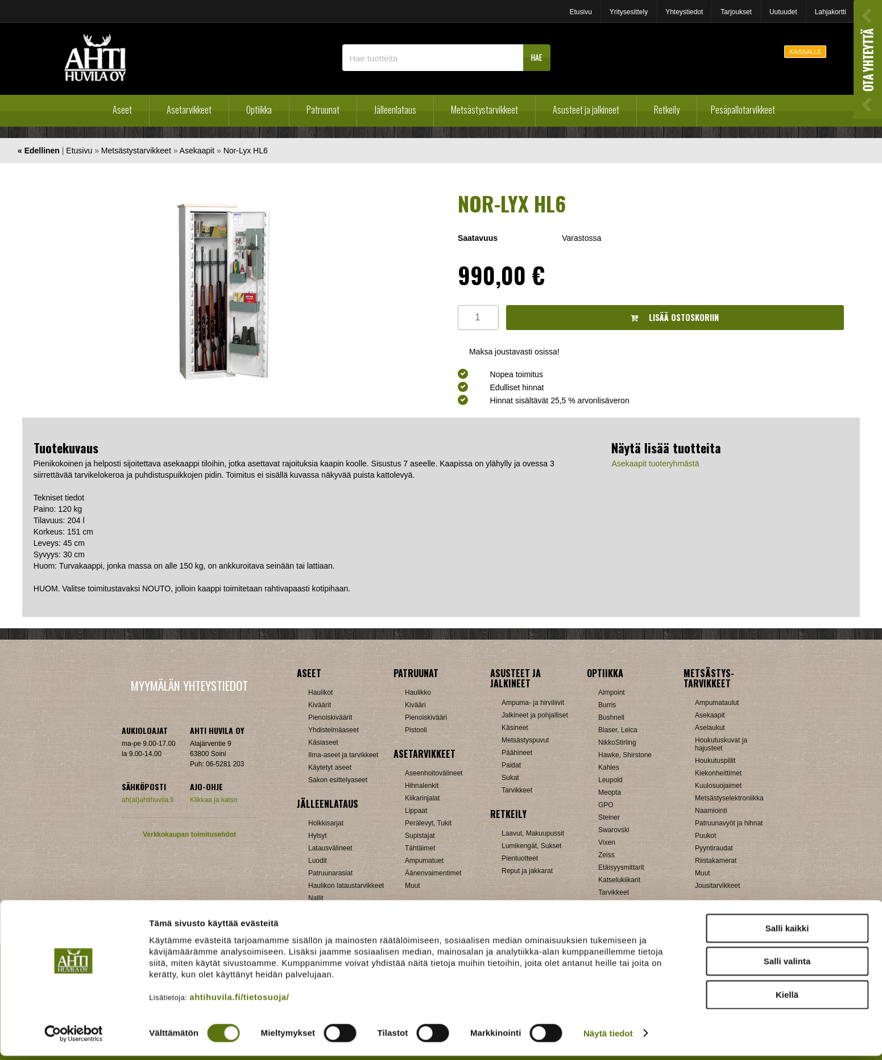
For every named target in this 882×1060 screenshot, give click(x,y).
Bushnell (611, 717)
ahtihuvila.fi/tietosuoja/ (239, 1001)
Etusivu (580, 12)
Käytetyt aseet (329, 767)
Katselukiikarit (619, 880)
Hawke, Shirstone (625, 755)
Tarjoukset (736, 12)
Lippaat (416, 811)
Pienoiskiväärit (330, 717)
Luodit (317, 861)
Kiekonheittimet (718, 773)
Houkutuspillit (715, 761)
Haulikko (418, 692)
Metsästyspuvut (525, 740)
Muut (412, 886)
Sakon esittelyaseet (337, 780)
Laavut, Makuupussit (533, 833)
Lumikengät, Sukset (531, 846)
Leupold (610, 780)
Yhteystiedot (684, 12)
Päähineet (517, 753)
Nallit (316, 898)
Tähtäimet (420, 848)
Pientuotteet (520, 858)
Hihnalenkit (421, 786)
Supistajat (420, 836)
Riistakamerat (715, 861)
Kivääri (415, 705)
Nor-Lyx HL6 (245, 150)
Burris (607, 705)
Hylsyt (317, 836)
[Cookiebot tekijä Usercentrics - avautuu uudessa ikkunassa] (73, 1037)
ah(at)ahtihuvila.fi (147, 800)
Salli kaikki (787, 932)
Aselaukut (710, 728)
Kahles (608, 767)
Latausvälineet (330, 848)
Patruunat (323, 109)
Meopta (609, 792)
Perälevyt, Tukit (428, 823)
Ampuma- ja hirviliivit (533, 703)
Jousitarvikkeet (717, 886)
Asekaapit (197, 150)
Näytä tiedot (608, 1037)
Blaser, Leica (617, 730)
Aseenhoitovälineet (433, 773)
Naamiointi (711, 811)
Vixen (606, 842)
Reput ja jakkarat (527, 871)
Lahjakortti (830, 12)
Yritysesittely (629, 12)
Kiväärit (319, 705)
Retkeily (667, 109)
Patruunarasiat (330, 873)
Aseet (122, 109)
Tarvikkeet (517, 790)
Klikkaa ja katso (213, 800)
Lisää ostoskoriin (675, 317)
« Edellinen (39, 150)
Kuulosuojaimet (718, 786)
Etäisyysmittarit (621, 867)
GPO (606, 805)
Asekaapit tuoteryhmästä (655, 463)
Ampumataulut (717, 703)
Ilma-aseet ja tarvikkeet (343, 755)
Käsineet (515, 728)
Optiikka (259, 109)
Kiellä (787, 999)
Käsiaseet (323, 742)
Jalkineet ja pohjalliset (535, 715)
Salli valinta (787, 966)
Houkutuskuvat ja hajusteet (721, 744)
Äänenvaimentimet (433, 873)
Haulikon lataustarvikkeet (346, 886)
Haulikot (320, 692)
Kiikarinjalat (422, 798)
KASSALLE (805, 51)
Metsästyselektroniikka (729, 798)
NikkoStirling (617, 742)
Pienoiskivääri (426, 717)
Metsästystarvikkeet (484, 109)
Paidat (511, 765)
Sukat (510, 778)
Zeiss (606, 855)
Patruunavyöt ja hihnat (729, 823)
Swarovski (614, 830)
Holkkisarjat (325, 823)
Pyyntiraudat (714, 848)
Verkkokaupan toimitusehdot (189, 834)
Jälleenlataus (395, 109)
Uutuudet (783, 12)
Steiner (609, 817)
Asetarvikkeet (189, 109)
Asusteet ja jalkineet (586, 109)
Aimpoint (611, 692)
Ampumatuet (424, 861)
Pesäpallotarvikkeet (743, 109)
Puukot (705, 836)
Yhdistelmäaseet (333, 730)
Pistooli (416, 730)
